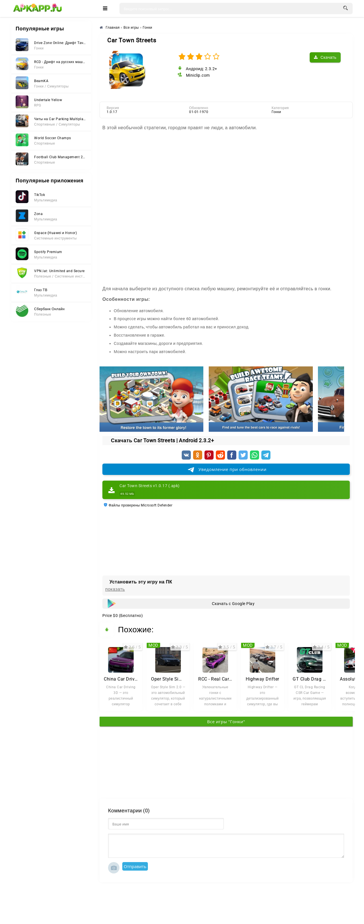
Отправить (135, 866)
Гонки (276, 112)
